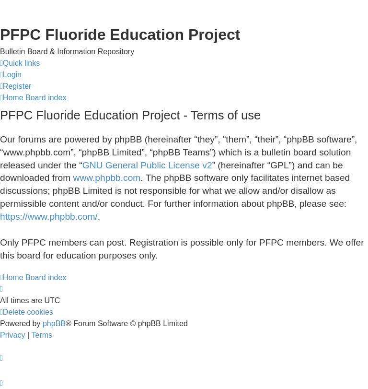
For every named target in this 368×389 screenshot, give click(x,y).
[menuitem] (11, 75)
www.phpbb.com (107, 178)
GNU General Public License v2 (147, 165)
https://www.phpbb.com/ (49, 217)
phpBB (54, 323)
